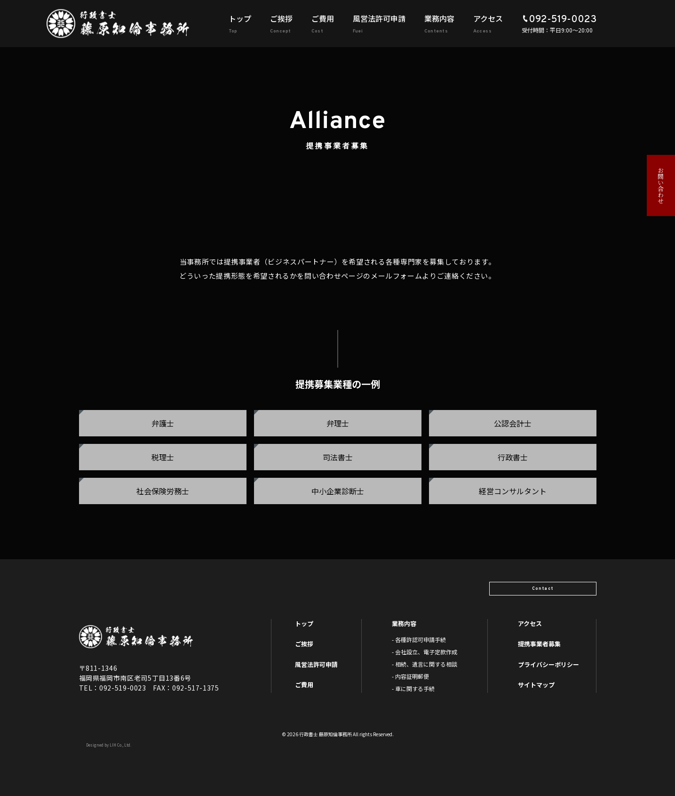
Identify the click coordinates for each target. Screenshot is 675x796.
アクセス (488, 18)
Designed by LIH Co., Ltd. (108, 745)
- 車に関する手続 (413, 688)
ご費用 (322, 18)
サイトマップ (536, 684)
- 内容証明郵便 (410, 676)
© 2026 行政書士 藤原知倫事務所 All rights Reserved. (338, 734)
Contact (557, 585)
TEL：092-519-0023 (112, 687)
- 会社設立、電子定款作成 (424, 652)
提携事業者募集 (539, 643)
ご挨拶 (281, 18)
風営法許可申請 (379, 18)
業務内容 (439, 18)
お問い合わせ (661, 185)
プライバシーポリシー (548, 664)
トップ (240, 18)
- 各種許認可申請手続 (419, 639)
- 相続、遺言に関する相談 (424, 664)
